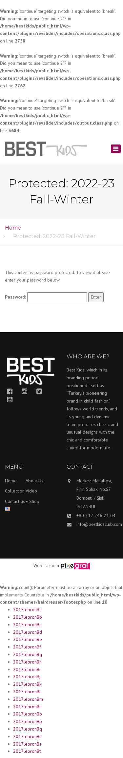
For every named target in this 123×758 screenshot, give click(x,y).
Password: (46, 297)
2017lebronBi (26, 669)
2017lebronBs (27, 744)
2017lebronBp (27, 721)
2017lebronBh (27, 662)
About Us (34, 481)
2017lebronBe (27, 639)
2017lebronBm (28, 699)
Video (31, 491)
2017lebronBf (27, 647)
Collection (15, 491)
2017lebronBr (27, 736)
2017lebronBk (27, 684)
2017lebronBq (27, 729)
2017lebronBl (27, 692)
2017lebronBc (27, 625)
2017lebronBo (27, 714)
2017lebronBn (27, 707)
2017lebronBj (26, 677)
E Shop (32, 501)
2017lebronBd (27, 632)
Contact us (15, 501)
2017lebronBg (27, 654)
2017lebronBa (27, 609)
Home (13, 228)
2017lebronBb (27, 617)
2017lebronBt (27, 751)
